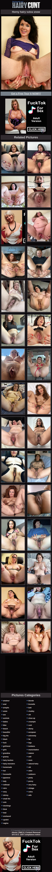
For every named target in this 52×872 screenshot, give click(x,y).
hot (4, 771)
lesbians (31, 746)
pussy (30, 781)
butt (29, 708)
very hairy (32, 785)
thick (5, 809)
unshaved (7, 816)
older (30, 771)
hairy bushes (8, 760)
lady (4, 781)
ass (4, 715)
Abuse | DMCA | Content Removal (26, 832)
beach (5, 729)
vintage (31, 788)
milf (29, 757)
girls (5, 750)
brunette (31, 704)
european (32, 732)
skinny (5, 795)
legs (30, 743)
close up (31, 718)
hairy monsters (9, 764)
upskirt (6, 820)
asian (5, 711)
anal (4, 704)
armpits (6, 708)
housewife (7, 774)
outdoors (31, 774)
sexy (5, 792)
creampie (32, 722)
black (5, 739)
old (29, 767)
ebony (30, 729)
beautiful (6, 732)
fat (29, 739)
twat (4, 813)
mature (31, 753)
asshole (6, 718)
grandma (6, 753)
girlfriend (6, 746)
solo (5, 802)
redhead (6, 785)
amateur (6, 701)
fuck (5, 743)
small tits (6, 799)
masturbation (33, 750)
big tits (5, 736)
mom (30, 760)
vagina (5, 823)
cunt (30, 725)
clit (29, 715)
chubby (31, 711)
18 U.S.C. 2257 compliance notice (26, 834)
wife (29, 795)
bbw (4, 725)
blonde (31, 701)
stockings (7, 806)
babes (5, 722)
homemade (7, 767)
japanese (6, 778)
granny (6, 757)
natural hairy (33, 764)
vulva (30, 792)
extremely (32, 736)
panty (30, 778)
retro (5, 788)
